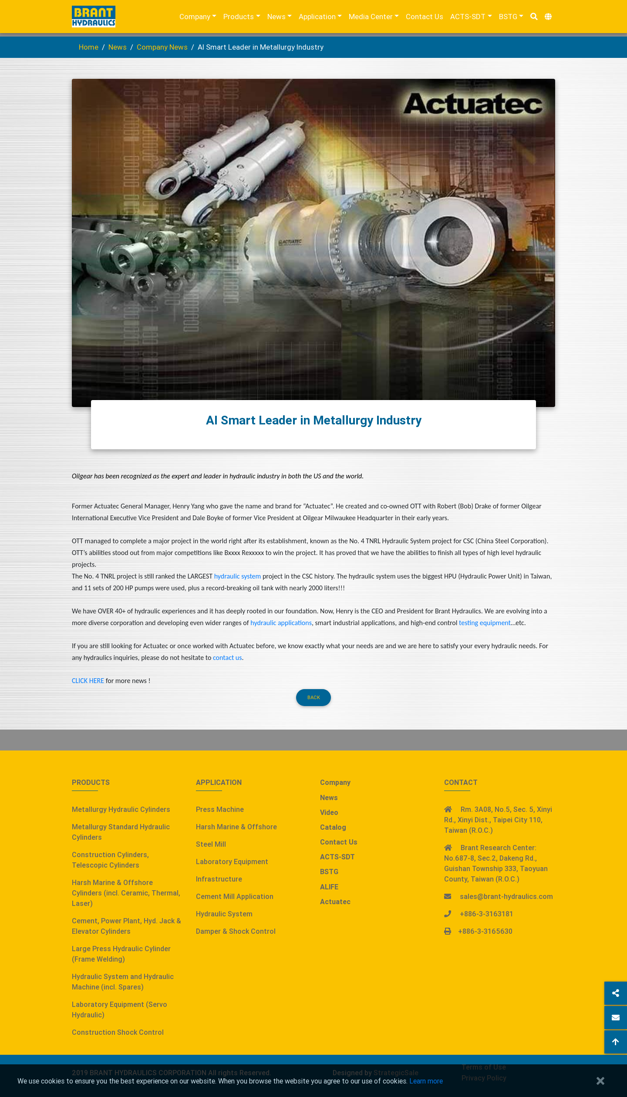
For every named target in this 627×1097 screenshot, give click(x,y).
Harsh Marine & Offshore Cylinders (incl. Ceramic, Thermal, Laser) (126, 893)
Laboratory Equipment (232, 861)
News (276, 18)
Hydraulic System (224, 913)
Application (317, 18)
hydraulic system (237, 576)
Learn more (426, 1081)
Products (238, 18)
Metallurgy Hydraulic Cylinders (121, 809)
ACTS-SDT (467, 18)
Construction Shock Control (118, 1032)
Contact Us (424, 18)
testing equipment (485, 623)
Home (88, 47)
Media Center (371, 18)
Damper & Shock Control (236, 931)
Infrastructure (219, 879)
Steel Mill (211, 844)
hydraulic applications (281, 623)
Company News (162, 47)
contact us (227, 657)
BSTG (508, 18)
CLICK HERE (88, 680)
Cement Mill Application (234, 896)
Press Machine (220, 809)
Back (313, 697)
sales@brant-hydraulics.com (506, 896)
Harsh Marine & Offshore (236, 826)
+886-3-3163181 (486, 913)
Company (194, 18)
